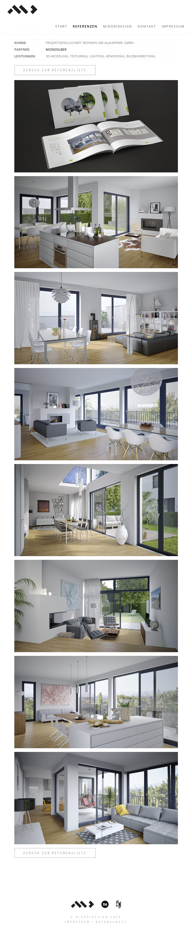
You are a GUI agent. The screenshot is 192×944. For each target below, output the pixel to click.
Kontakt (147, 26)
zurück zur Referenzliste (55, 70)
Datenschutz (111, 922)
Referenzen (85, 26)
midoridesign (117, 26)
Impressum (173, 26)
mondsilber (56, 49)
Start (61, 26)
